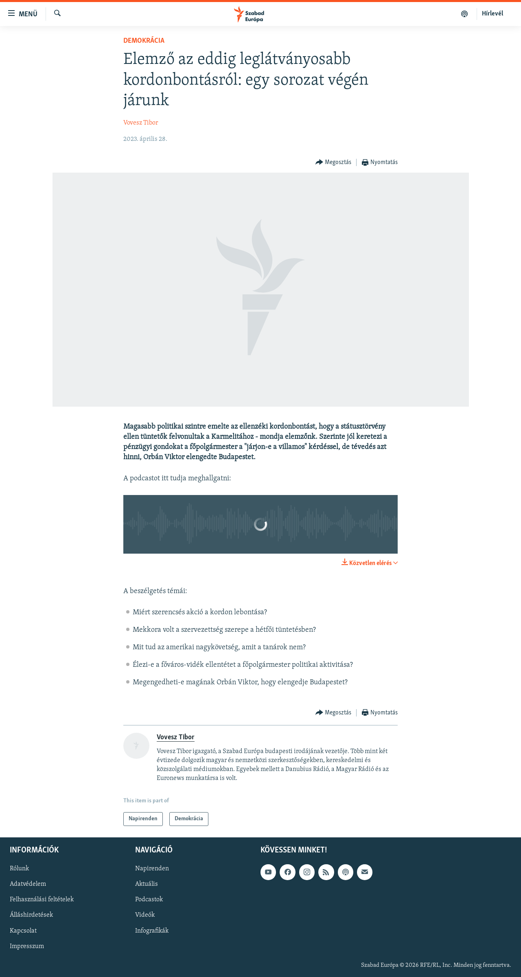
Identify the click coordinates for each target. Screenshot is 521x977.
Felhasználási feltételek (42, 900)
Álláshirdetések (31, 915)
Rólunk (19, 869)
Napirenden (152, 869)
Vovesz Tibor (140, 123)
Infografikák (152, 931)
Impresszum (27, 946)
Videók (145, 915)
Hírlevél (492, 14)
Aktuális (146, 884)
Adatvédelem (28, 884)
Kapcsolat (23, 931)
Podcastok (149, 900)
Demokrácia (143, 41)
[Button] (333, 162)
